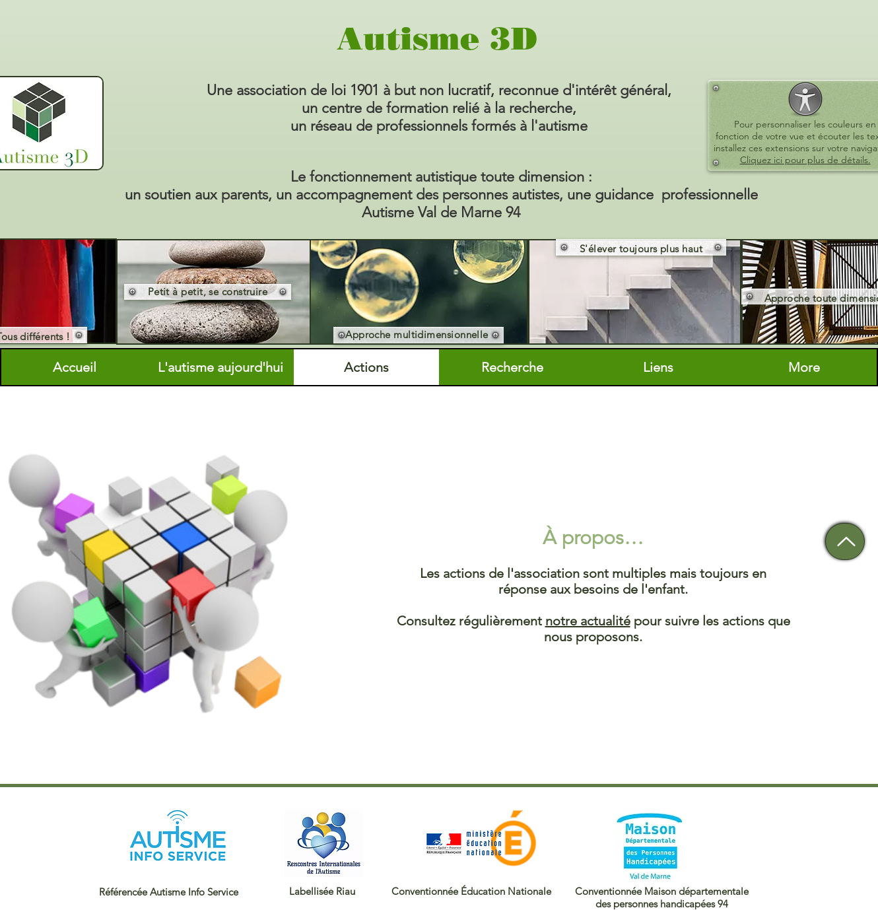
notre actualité (587, 621)
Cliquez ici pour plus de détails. (805, 160)
